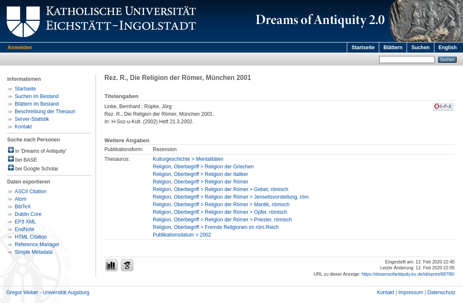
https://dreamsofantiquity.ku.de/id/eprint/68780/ (408, 273)
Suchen (420, 47)
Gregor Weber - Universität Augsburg (47, 292)
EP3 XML (25, 222)
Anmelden (20, 47)
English (448, 47)
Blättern (392, 47)
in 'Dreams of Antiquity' (37, 150)
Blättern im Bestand (37, 104)
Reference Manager (37, 244)
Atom (21, 199)
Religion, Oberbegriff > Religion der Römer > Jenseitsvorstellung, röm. (231, 197)
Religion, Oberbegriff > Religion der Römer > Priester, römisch (222, 220)
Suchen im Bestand (37, 96)
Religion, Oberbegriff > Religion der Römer (200, 182)
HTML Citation (31, 237)
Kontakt (23, 127)
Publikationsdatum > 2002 (182, 235)
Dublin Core (28, 214)
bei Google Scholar (33, 168)
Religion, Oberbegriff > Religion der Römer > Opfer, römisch (220, 212)
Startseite (363, 47)
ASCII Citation (30, 191)
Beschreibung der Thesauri (45, 111)
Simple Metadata (34, 252)
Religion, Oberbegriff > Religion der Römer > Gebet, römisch (220, 189)
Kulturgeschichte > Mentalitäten (188, 159)
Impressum (410, 292)
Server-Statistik (32, 119)
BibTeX (23, 207)
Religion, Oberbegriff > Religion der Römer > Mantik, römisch (221, 204)
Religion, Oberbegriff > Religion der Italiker (200, 174)
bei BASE (22, 159)
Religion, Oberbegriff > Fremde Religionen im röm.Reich (216, 227)
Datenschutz (441, 292)
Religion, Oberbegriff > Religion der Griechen (203, 167)
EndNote (25, 229)
